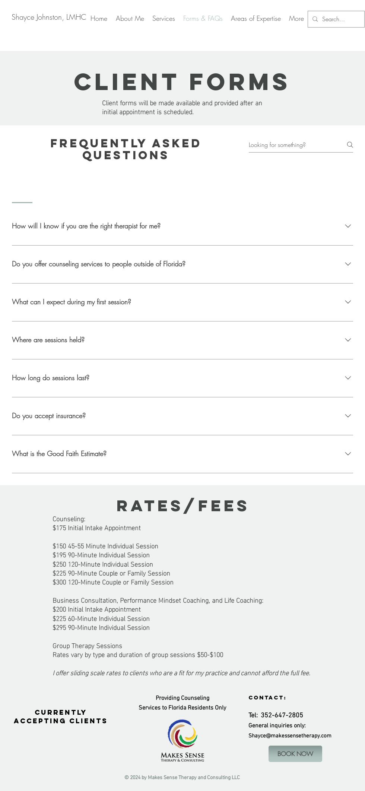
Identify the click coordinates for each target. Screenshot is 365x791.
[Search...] (335, 19)
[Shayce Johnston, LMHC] (49, 17)
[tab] (22, 186)
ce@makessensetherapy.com (295, 736)
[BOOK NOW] (295, 754)
